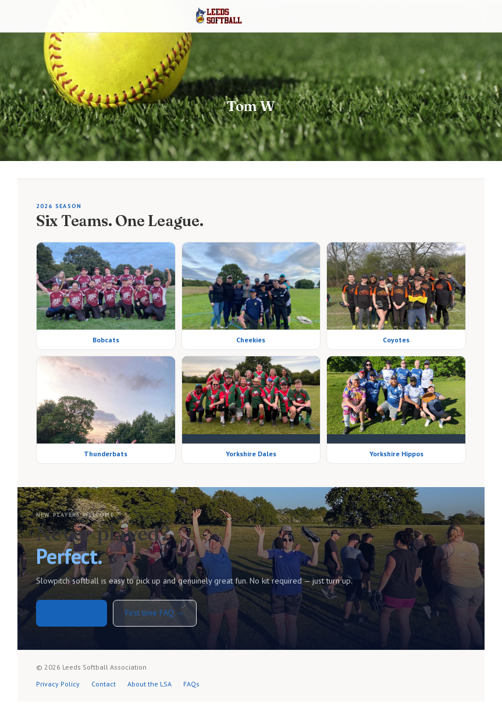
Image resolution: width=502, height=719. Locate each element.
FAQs (191, 683)
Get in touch (71, 612)
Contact (103, 683)
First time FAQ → (154, 612)
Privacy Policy (58, 683)
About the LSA (149, 683)
